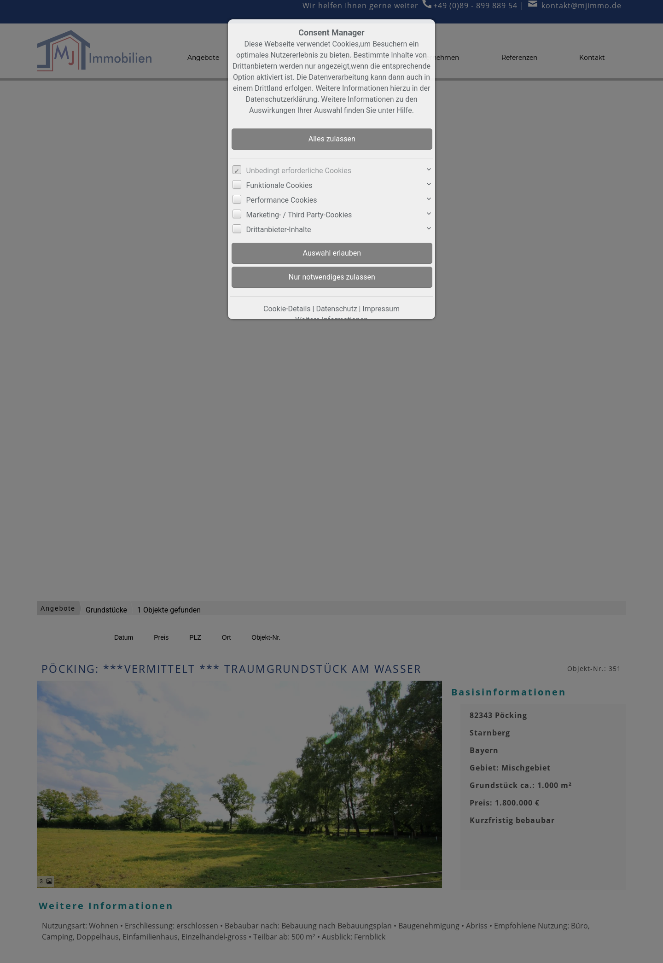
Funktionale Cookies (279, 185)
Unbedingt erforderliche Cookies (298, 170)
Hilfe (404, 110)
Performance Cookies (281, 200)
